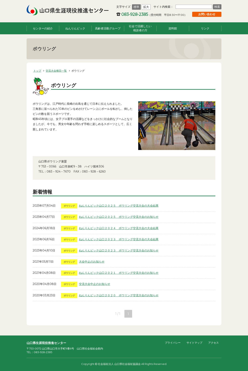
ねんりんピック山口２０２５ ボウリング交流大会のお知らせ (119, 217)
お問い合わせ (206, 14)
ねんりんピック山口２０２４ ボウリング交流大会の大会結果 (119, 228)
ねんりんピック (75, 28)
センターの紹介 (43, 28)
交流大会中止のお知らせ (94, 284)
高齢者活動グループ (108, 28)
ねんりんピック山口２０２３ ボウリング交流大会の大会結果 (119, 239)
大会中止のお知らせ (92, 261)
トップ (37, 70)
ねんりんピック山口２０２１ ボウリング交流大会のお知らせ (119, 273)
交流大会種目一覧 (56, 70)
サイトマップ (194, 342)
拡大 (146, 7)
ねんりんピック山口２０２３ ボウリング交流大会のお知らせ (119, 250)
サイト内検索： (163, 7)
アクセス (213, 342)
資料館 (172, 28)
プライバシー (173, 342)
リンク (205, 28)
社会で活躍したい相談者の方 (140, 28)
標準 (136, 7)
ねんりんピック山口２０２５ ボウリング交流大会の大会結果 (119, 205)
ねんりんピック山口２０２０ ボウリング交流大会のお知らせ (119, 295)
